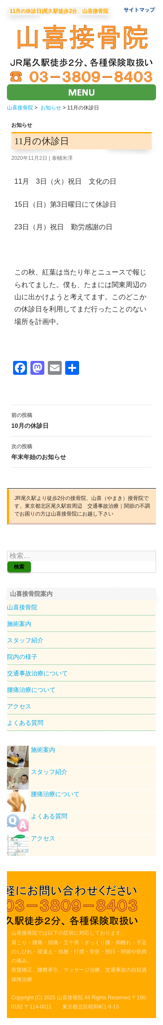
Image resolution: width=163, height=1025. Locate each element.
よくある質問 (25, 722)
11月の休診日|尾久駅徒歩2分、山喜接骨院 (59, 11)
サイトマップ (139, 10)
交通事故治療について (37, 673)
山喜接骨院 (20, 108)
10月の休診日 (81, 419)
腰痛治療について (31, 689)
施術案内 (19, 623)
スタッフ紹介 (25, 640)
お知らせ (50, 108)
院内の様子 (22, 656)
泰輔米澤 (62, 158)
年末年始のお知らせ (81, 450)
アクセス (19, 706)
